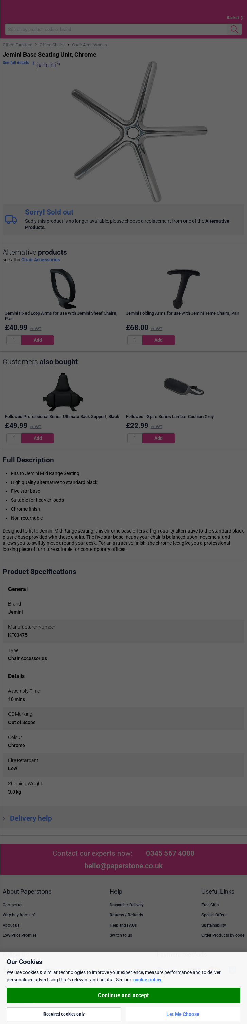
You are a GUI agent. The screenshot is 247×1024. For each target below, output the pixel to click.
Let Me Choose (182, 1014)
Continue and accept (123, 995)
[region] (123, 988)
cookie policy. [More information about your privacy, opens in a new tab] (147, 979)
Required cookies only (64, 1014)
